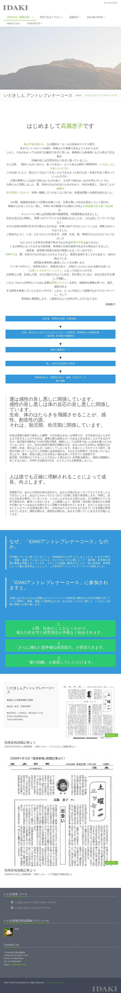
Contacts (34, 23)
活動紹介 (75, 17)
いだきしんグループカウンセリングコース (36, 902)
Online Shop (96, 17)
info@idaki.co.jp (18, 964)
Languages (112, 3)
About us (14, 23)
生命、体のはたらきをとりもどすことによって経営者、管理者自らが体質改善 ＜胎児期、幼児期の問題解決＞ (60, 334)
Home (78, 95)
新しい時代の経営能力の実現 (60, 363)
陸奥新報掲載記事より (20, 742)
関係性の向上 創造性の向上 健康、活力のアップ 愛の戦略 (60, 379)
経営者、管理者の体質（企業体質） (60, 318)
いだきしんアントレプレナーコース (32, 908)
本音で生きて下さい (51, 17)
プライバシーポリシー (55, 983)
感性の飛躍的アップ (60, 349)
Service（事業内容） (20, 17)
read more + (111, 735)
